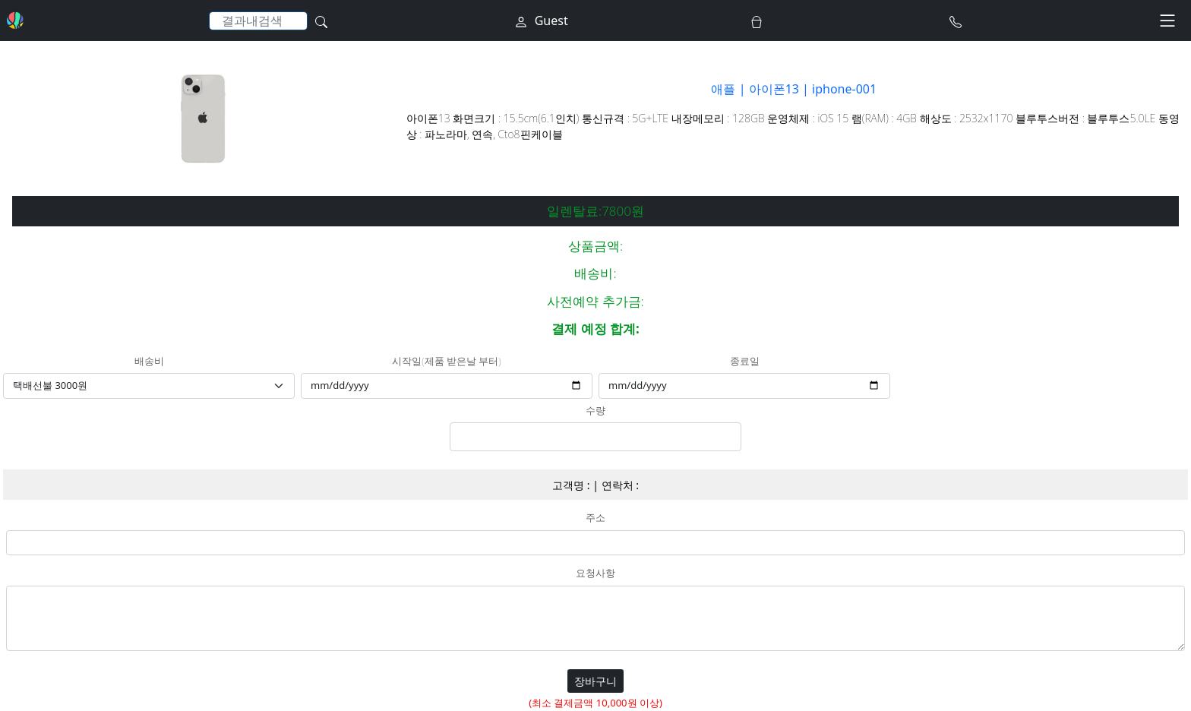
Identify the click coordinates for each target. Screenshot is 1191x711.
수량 (595, 411)
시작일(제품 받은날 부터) (446, 362)
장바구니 (595, 681)
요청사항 (595, 573)
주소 (595, 518)
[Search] (258, 20)
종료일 (745, 362)
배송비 (149, 362)
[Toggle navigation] (1167, 20)
